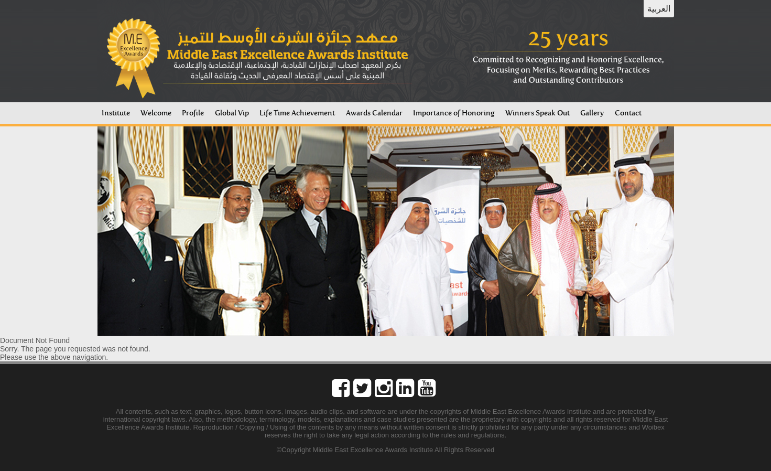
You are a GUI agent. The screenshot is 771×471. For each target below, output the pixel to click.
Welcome (155, 113)
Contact (628, 113)
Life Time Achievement (297, 113)
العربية (658, 8)
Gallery (592, 113)
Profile (193, 113)
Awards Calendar (374, 113)
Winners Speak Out (537, 113)
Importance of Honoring (453, 113)
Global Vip (232, 113)
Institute (116, 113)
